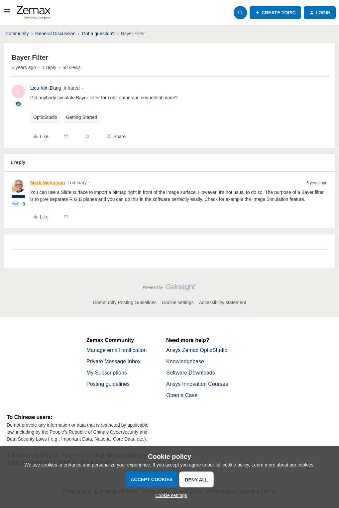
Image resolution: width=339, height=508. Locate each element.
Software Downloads (190, 372)
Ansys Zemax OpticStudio (196, 349)
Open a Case (181, 394)
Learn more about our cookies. (283, 464)
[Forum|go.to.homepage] (34, 12)
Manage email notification (116, 349)
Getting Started (81, 116)
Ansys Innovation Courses (197, 383)
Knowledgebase (185, 361)
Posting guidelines (108, 383)
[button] (7, 13)
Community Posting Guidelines (125, 301)
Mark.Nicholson (47, 182)
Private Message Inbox (113, 361)
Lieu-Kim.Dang (45, 87)
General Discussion (55, 33)
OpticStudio (45, 116)
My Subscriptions (106, 372)
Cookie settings (178, 301)
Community (17, 33)
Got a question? (98, 33)
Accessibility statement (222, 301)
